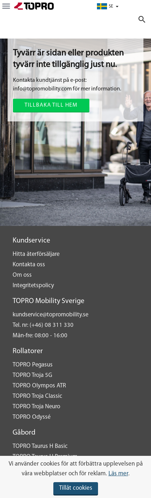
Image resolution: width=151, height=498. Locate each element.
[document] (75, 476)
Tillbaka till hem (51, 105)
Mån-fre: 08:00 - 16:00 (40, 336)
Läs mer (118, 474)
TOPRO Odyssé (31, 417)
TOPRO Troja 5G (32, 375)
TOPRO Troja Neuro (36, 407)
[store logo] (34, 6)
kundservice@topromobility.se (50, 315)
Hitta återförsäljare (36, 254)
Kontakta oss (29, 265)
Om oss (22, 275)
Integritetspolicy (33, 286)
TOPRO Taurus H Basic (40, 446)
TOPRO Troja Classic (37, 396)
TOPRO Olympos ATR (39, 386)
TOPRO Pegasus (33, 365)
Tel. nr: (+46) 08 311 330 (43, 325)
